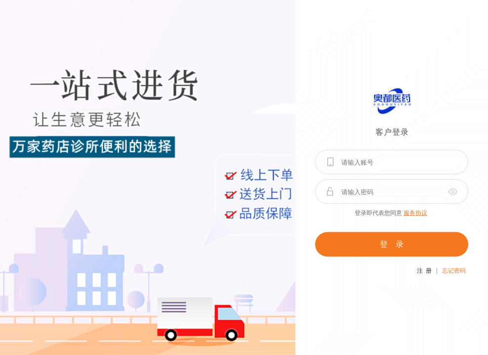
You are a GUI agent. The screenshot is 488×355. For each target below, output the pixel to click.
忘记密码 (454, 270)
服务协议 (415, 213)
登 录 (392, 244)
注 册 (424, 270)
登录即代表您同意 (391, 213)
